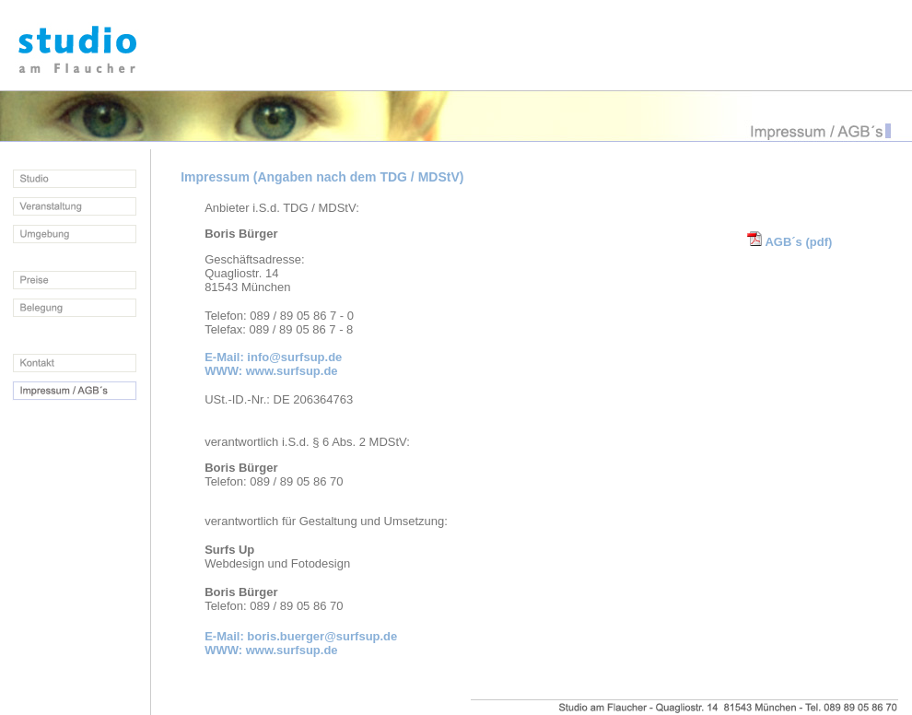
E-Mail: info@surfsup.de (273, 357)
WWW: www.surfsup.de (271, 371)
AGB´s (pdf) (789, 242)
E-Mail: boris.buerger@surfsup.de (301, 636)
